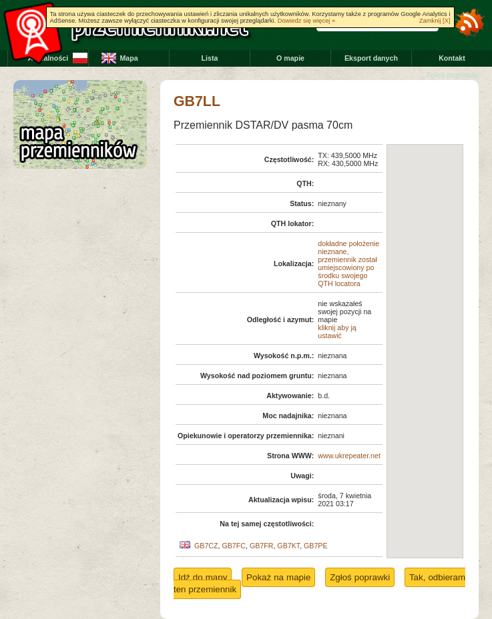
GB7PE (316, 546)
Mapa (128, 58)
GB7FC (234, 546)
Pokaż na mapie (278, 577)
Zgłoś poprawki (452, 75)
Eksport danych (371, 58)
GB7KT (288, 546)
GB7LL (197, 101)
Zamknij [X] (435, 20)
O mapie (290, 58)
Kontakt (452, 58)
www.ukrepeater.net (349, 456)
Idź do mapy (202, 577)
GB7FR (262, 546)
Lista (210, 58)
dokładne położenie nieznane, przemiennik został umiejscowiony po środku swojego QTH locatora (348, 263)
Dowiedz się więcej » (307, 20)
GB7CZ (206, 546)
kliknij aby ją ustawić (337, 332)
